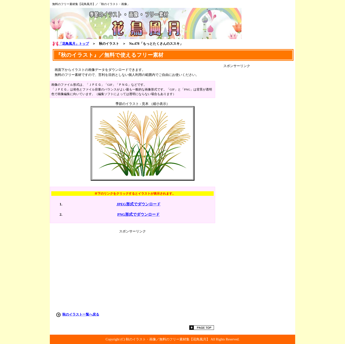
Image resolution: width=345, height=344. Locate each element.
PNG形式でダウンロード (138, 214)
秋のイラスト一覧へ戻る (80, 314)
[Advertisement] (259, 140)
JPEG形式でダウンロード (138, 204)
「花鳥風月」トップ (70, 43)
